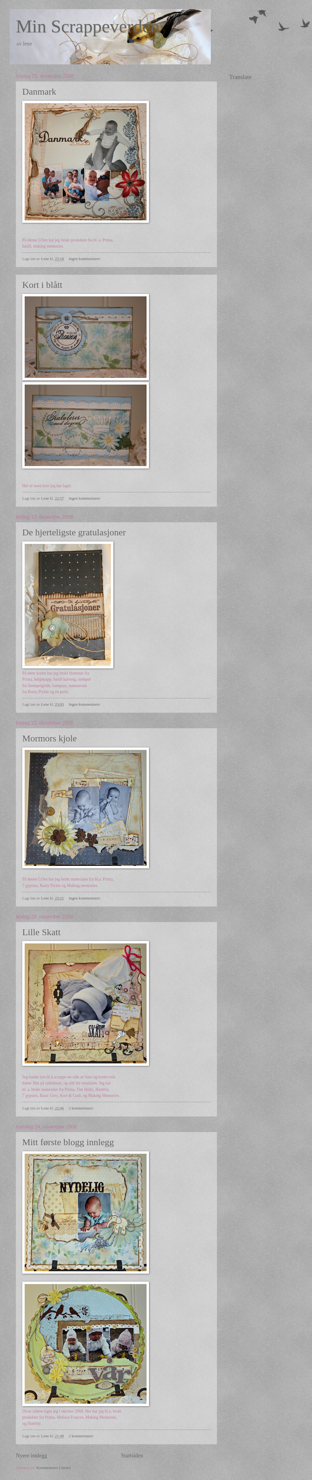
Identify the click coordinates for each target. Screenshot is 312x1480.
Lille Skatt (41, 932)
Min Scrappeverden (88, 26)
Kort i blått (42, 285)
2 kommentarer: (82, 1108)
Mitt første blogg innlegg (68, 1142)
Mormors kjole (49, 738)
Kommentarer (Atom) (53, 1468)
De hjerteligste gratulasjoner (74, 532)
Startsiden (132, 1456)
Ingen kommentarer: (85, 259)
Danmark (39, 91)
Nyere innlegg (31, 1456)
